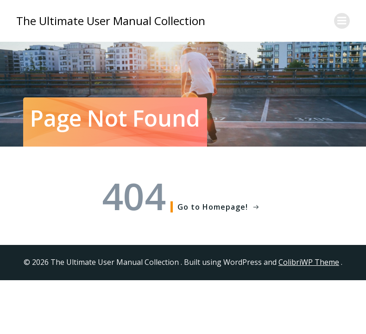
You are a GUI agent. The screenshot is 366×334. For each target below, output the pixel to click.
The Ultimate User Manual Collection (110, 20)
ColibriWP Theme (308, 262)
